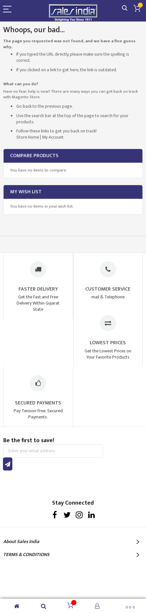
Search (124, 8)
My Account (53, 137)
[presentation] (52, 483)
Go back (24, 106)
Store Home (27, 137)
